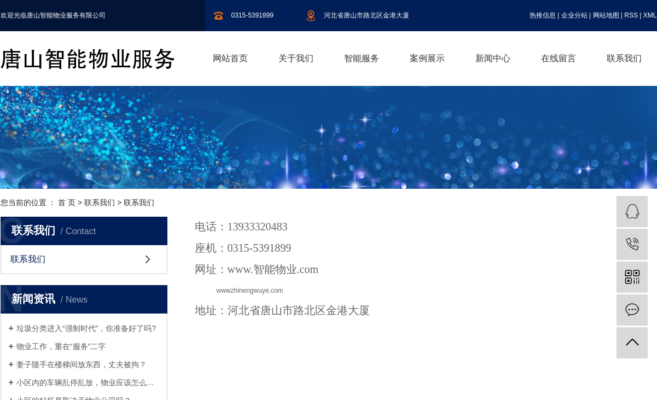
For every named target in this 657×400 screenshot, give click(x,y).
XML (650, 15)
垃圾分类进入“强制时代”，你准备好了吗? (86, 328)
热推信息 (543, 15)
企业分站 (574, 15)
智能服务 (361, 58)
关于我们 (295, 58)
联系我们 (624, 58)
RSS (631, 15)
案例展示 (427, 58)
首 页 (66, 202)
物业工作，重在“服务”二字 (61, 346)
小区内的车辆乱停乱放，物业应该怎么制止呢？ (87, 382)
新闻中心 (492, 58)
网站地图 (606, 15)
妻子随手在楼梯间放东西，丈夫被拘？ (81, 364)
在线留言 (558, 58)
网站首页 (230, 58)
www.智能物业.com (273, 269)
